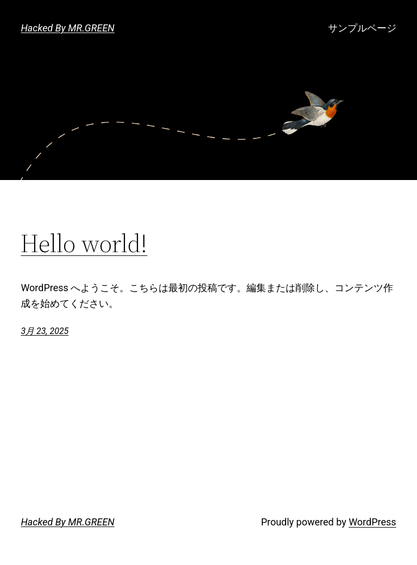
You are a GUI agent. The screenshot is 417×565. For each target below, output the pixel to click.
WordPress (372, 522)
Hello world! (84, 243)
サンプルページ (362, 28)
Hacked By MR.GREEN (67, 28)
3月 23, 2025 (44, 331)
